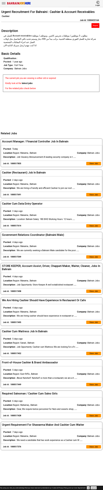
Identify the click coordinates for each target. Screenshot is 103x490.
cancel (93, 488)
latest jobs (27, 83)
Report (95, 25)
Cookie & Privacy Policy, (60, 488)
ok (88, 488)
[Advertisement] (52, 111)
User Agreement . (80, 488)
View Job (93, 163)
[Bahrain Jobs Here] (19, 4)
